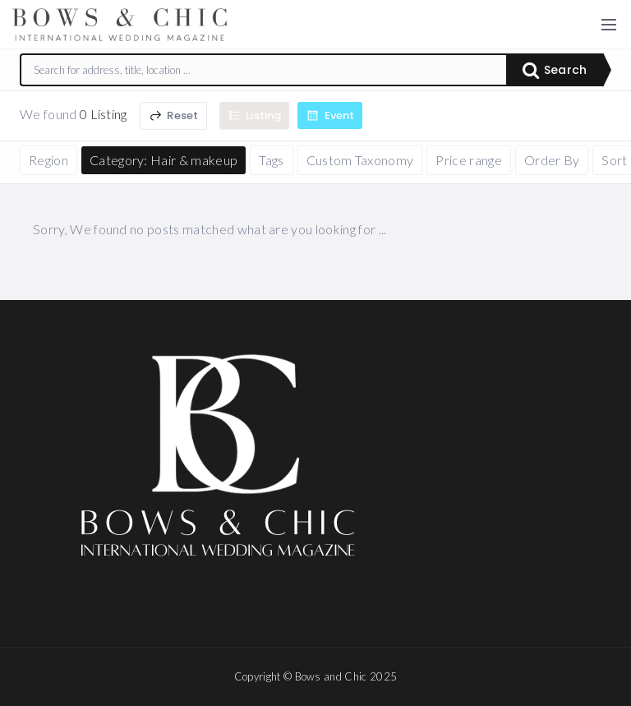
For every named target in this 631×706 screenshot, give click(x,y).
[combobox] (263, 70)
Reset (173, 115)
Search (555, 70)
